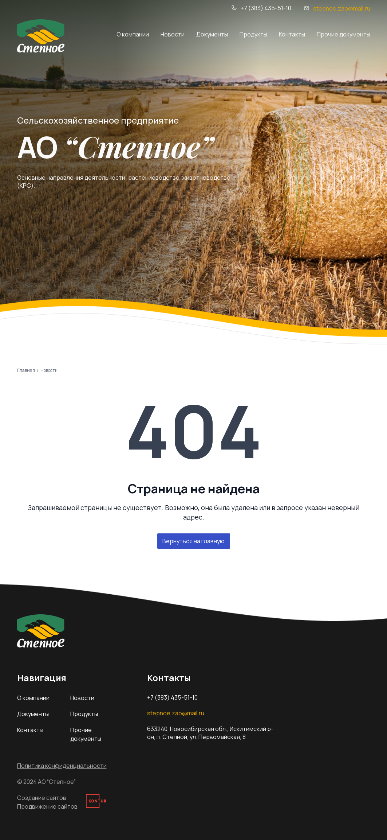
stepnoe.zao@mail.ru (341, 8)
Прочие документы (343, 34)
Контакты (292, 34)
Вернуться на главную (193, 541)
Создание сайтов (41, 798)
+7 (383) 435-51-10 (266, 8)
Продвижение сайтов (47, 806)
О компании (133, 34)
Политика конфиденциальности (62, 766)
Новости (173, 34)
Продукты (253, 34)
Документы (212, 34)
